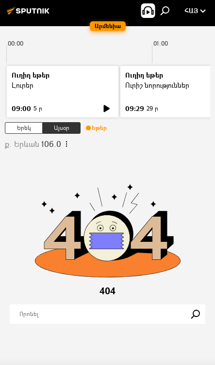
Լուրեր (22, 85)
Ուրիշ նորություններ (157, 85)
